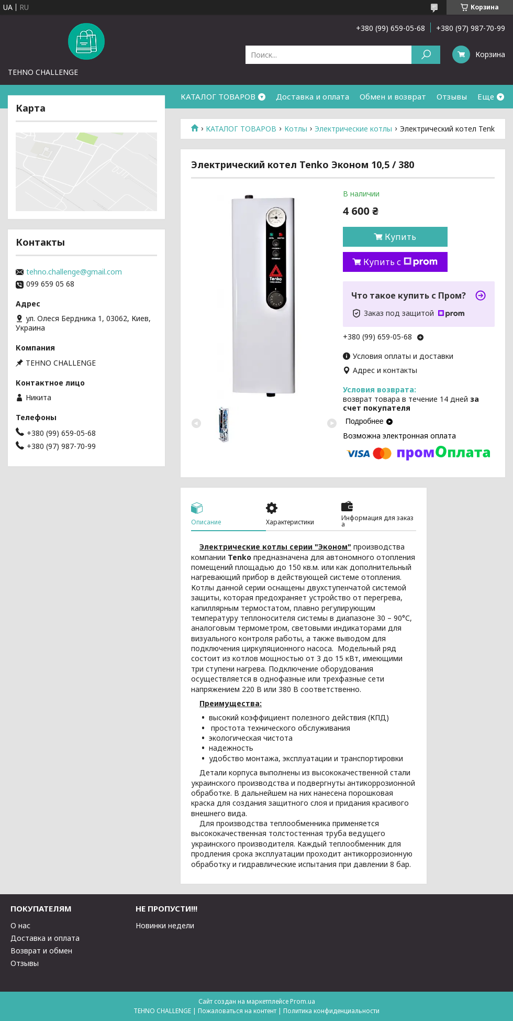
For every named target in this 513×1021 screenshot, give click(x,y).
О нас (20, 925)
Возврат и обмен (41, 951)
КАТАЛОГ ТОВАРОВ (218, 96)
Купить (400, 237)
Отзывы (452, 96)
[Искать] (425, 55)
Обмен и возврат (393, 96)
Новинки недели (165, 925)
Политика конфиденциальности (331, 1010)
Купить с (400, 262)
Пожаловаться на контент (237, 1010)
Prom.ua (302, 1001)
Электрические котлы (353, 129)
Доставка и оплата (312, 96)
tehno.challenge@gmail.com (74, 272)
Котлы (295, 129)
